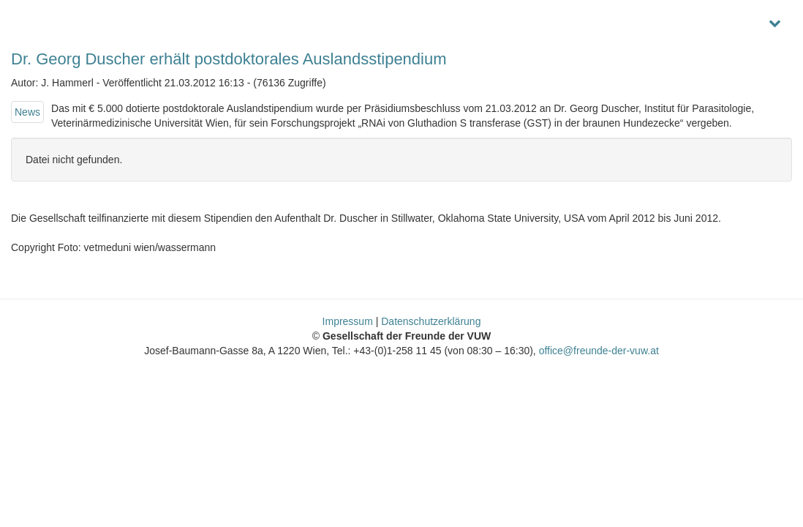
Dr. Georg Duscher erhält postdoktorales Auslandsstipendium (229, 59)
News (27, 112)
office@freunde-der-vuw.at (599, 350)
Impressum (348, 321)
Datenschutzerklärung (430, 321)
